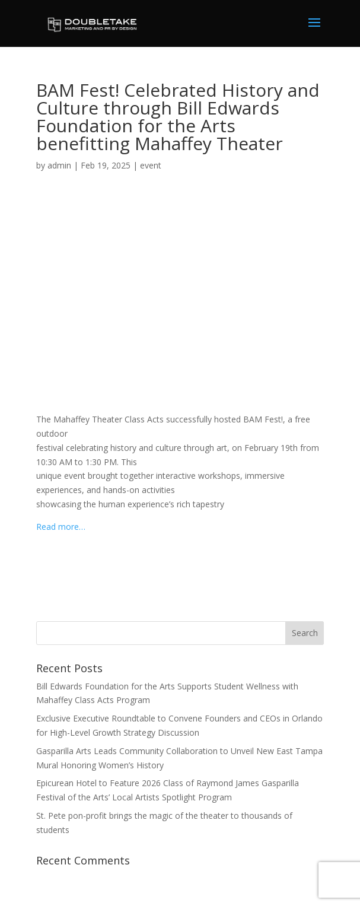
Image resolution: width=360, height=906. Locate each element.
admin (59, 165)
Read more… (60, 526)
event (150, 165)
